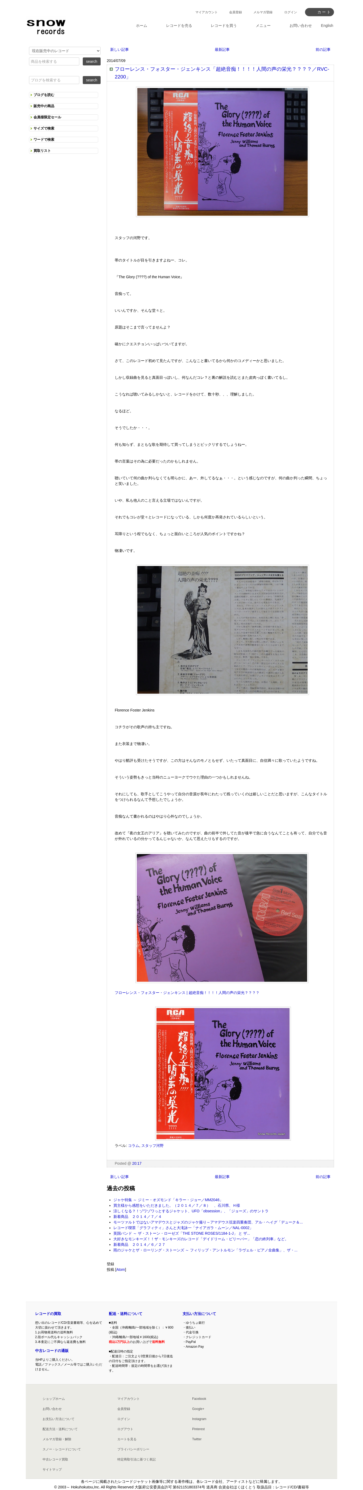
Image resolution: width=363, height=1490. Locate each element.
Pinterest (198, 1429)
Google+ (198, 1409)
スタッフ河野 (152, 1145)
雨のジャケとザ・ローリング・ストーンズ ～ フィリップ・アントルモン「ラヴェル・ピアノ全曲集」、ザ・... (205, 1250)
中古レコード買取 (55, 1459)
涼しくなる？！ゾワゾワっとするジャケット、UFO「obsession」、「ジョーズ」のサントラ (191, 1211)
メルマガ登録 (263, 12)
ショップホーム (54, 1399)
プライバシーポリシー (133, 1449)
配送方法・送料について (60, 1429)
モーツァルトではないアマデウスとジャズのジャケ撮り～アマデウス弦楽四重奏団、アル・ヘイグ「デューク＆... (208, 1222)
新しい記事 (119, 49)
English (327, 25)
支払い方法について (199, 1314)
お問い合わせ (52, 1409)
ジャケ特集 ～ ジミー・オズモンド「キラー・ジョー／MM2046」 (168, 1200)
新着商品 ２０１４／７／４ (137, 1216)
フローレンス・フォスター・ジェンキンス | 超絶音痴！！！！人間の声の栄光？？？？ (187, 992)
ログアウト (125, 1429)
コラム (133, 1145)
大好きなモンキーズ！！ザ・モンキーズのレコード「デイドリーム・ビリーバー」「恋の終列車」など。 (200, 1239)
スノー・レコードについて (62, 1449)
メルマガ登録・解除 (57, 1439)
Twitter (196, 1439)
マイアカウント (206, 12)
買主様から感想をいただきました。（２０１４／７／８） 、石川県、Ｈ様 (176, 1205)
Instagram (199, 1419)
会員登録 (235, 12)
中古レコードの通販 (52, 1351)
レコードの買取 (48, 1314)
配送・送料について (125, 1314)
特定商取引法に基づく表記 (136, 1459)
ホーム (141, 25)
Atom (120, 1269)
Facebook (199, 1399)
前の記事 (323, 49)
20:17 (137, 1163)
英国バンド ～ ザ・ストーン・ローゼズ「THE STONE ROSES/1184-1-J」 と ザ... (181, 1233)
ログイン (290, 12)
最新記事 (222, 49)
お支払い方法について (59, 1419)
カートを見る (127, 1439)
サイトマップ (52, 1469)
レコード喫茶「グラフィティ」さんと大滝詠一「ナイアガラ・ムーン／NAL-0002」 (183, 1228)
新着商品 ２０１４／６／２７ (139, 1244)
